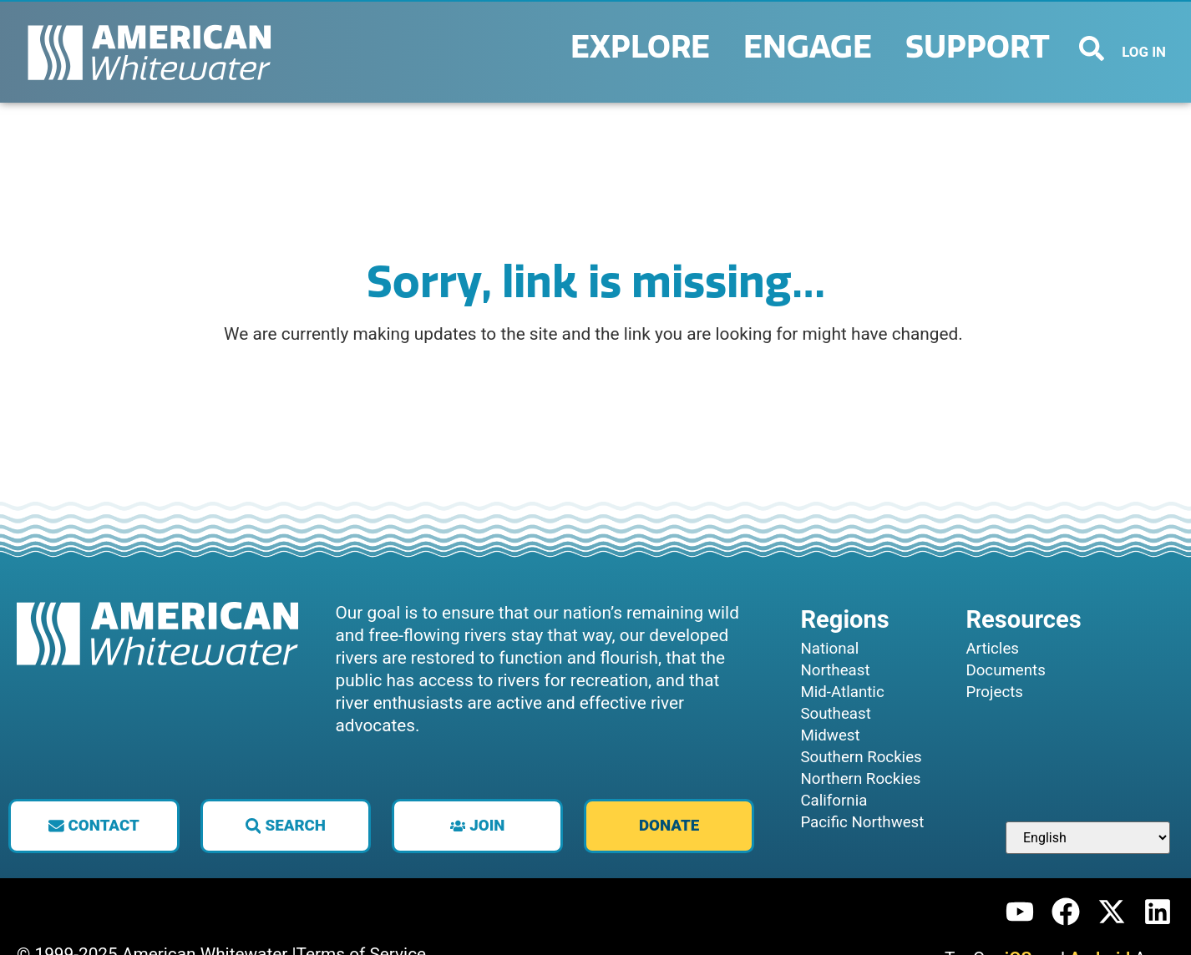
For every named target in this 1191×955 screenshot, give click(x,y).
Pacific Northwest (862, 822)
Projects (994, 692)
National (829, 648)
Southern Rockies (860, 757)
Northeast (834, 670)
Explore (644, 47)
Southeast (835, 714)
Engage (811, 47)
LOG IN (1144, 51)
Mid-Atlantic (842, 692)
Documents (1005, 670)
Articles (992, 648)
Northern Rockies (860, 779)
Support (981, 47)
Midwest (829, 735)
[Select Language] (1088, 837)
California (833, 800)
